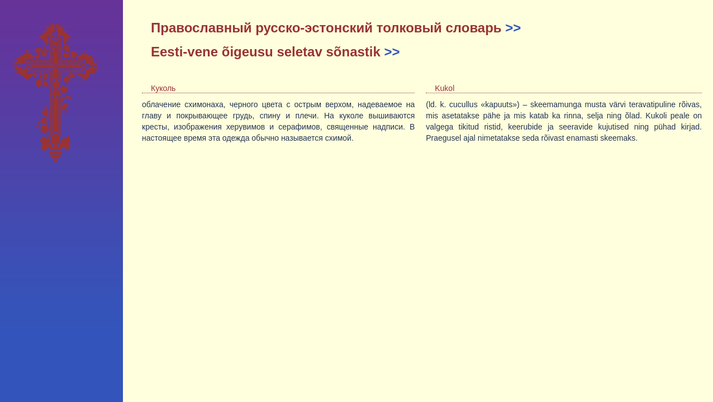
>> (513, 27)
